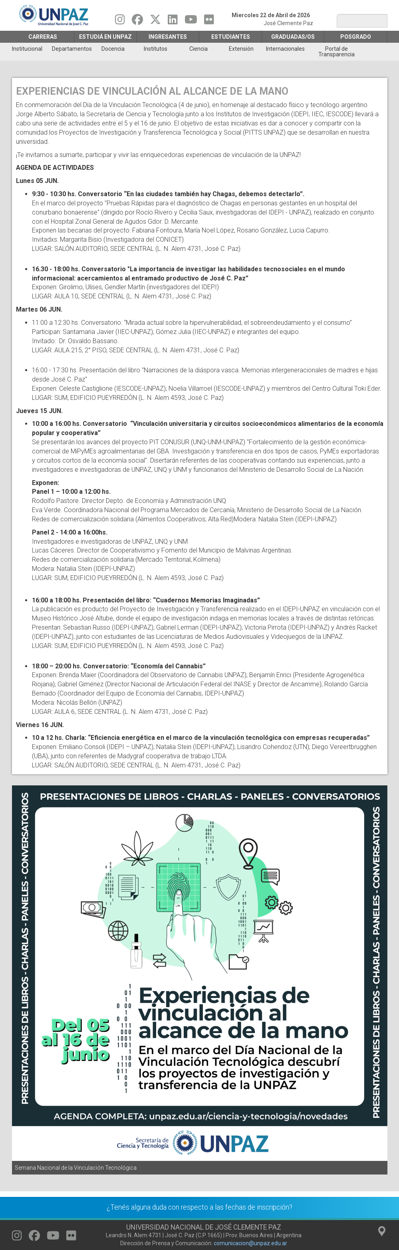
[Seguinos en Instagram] (120, 21)
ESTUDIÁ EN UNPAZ (105, 37)
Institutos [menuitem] (155, 49)
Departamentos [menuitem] (71, 49)
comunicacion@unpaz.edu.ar (250, 1243)
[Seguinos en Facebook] (137, 21)
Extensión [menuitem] (241, 49)
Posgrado (355, 37)
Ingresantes (168, 37)
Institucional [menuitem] (27, 49)
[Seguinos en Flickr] (209, 21)
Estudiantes (230, 37)
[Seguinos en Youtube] (191, 21)
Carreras (42, 37)
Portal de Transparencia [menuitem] (336, 52)
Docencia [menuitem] (113, 49)
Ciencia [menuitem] (198, 49)
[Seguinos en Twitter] (155, 21)
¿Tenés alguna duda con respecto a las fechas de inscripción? (199, 1207)
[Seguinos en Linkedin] (173, 21)
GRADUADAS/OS (293, 37)
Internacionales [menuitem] (285, 49)
